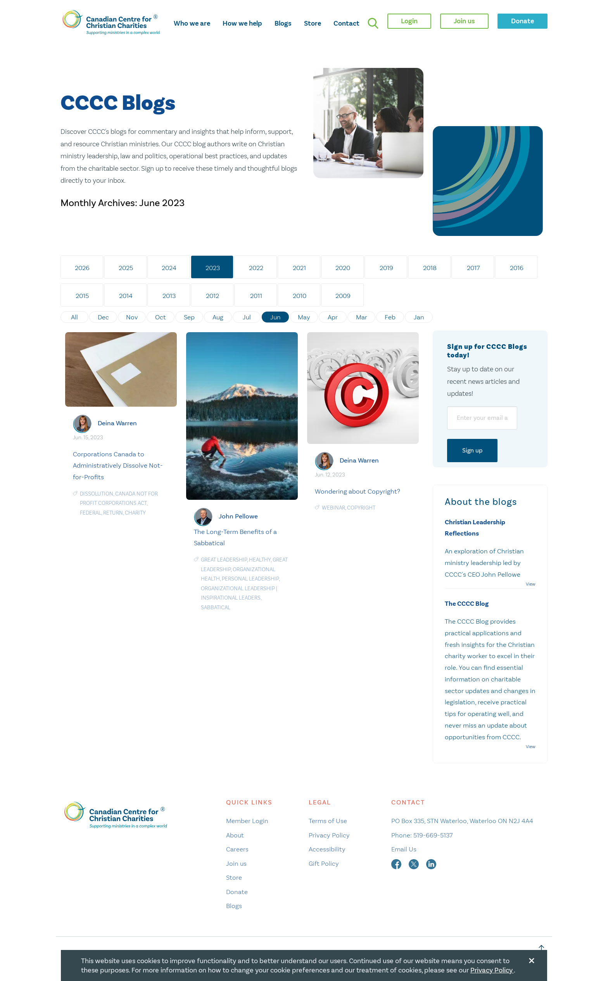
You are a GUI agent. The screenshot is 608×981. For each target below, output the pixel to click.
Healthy (260, 559)
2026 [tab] (82, 268)
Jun (275, 317)
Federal (90, 513)
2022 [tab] (256, 268)
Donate (237, 892)
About (235, 835)
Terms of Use (328, 821)
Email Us (403, 849)
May (304, 317)
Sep (189, 317)
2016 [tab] (516, 268)
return (113, 513)
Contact (346, 23)
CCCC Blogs (117, 103)
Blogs (283, 23)
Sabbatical (215, 607)
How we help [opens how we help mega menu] (242, 23)
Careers (237, 849)
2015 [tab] (82, 296)
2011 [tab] (256, 296)
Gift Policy (324, 863)
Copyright (361, 507)
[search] (373, 23)
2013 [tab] (169, 296)
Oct (160, 317)
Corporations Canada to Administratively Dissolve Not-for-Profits (118, 465)
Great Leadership (224, 559)
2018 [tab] (430, 268)
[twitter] (414, 863)
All (74, 317)
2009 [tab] (343, 296)
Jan (419, 317)
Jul (247, 317)
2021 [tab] (299, 268)
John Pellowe (238, 516)
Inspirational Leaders (231, 597)
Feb (390, 317)
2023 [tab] (213, 268)
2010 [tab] (299, 296)
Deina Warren (117, 423)
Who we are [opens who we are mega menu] (192, 23)
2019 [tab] (386, 268)
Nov (132, 317)
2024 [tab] (169, 268)
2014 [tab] (126, 296)
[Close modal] (531, 959)
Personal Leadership (250, 578)
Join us (236, 863)
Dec (103, 317)
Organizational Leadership (238, 588)
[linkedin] (431, 863)
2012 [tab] (212, 296)
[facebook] (397, 863)
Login (409, 21)
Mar (361, 317)
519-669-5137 (433, 835)
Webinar (333, 507)
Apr (333, 317)
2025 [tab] (126, 268)
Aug (217, 317)
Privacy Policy (329, 835)
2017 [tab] (473, 268)
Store (312, 23)
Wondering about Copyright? (357, 491)
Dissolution (96, 493)
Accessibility (327, 849)
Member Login (247, 821)
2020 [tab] (342, 268)
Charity (135, 513)
